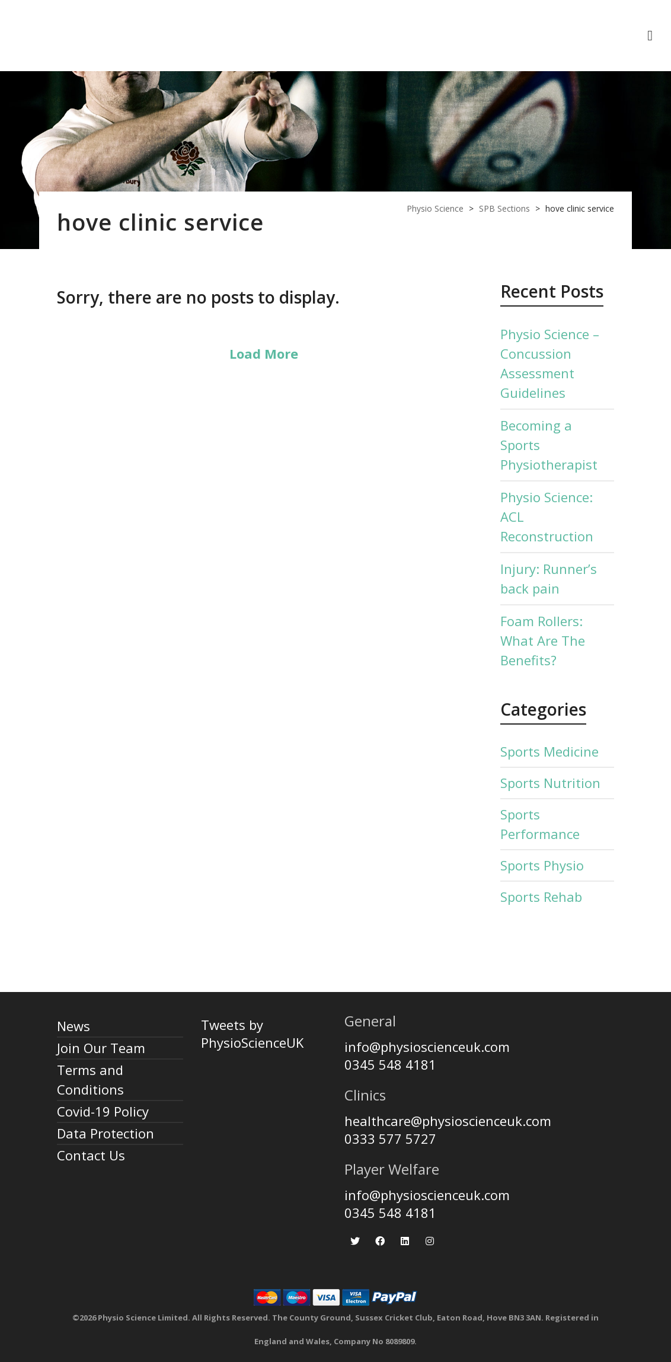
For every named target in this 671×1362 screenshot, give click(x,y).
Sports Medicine (549, 751)
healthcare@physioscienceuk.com (447, 1121)
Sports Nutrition (550, 783)
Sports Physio (542, 865)
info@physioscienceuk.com (427, 1046)
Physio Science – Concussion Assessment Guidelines (549, 363)
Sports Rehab (541, 896)
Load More (263, 353)
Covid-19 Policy (103, 1111)
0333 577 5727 (390, 1138)
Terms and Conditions (90, 1079)
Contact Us (91, 1155)
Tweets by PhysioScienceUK (252, 1033)
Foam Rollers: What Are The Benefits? (542, 640)
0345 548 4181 (390, 1064)
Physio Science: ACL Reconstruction (546, 516)
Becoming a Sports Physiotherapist (548, 444)
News (73, 1026)
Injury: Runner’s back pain (548, 578)
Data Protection (105, 1133)
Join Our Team (101, 1048)
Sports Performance (540, 824)
